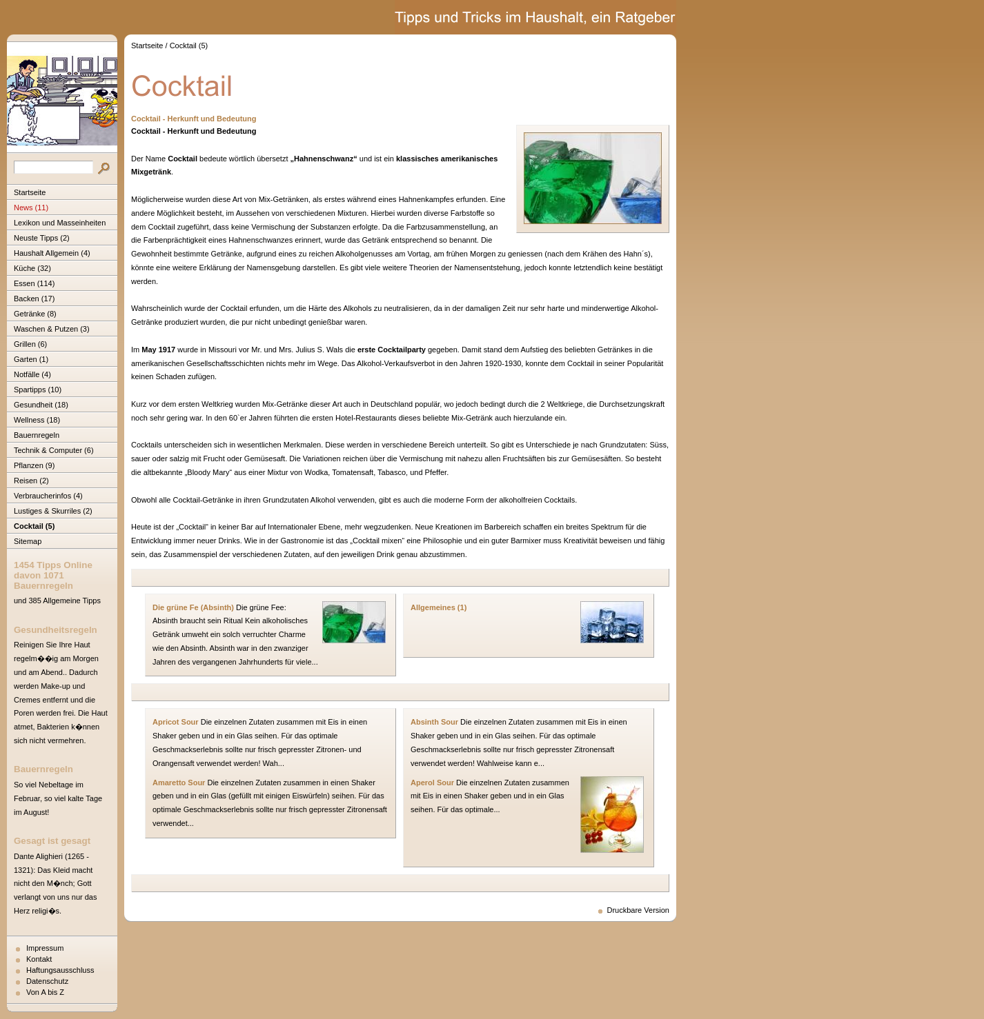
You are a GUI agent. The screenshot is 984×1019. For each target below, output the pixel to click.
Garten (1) (31, 359)
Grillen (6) (30, 344)
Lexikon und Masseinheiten (60, 223)
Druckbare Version (638, 910)
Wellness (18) (37, 420)
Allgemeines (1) (438, 607)
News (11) (31, 207)
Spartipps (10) (37, 389)
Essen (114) (34, 283)
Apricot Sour (175, 722)
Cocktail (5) (34, 526)
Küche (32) (32, 268)
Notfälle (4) (32, 374)
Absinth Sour (434, 722)
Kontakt (39, 959)
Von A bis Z (45, 992)
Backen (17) (34, 298)
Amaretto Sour (178, 782)
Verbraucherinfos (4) (48, 496)
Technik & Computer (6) (54, 450)
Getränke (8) (35, 314)
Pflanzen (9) (34, 465)
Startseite (30, 192)
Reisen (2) (31, 480)
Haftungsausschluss (60, 970)
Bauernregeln (36, 435)
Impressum (44, 948)
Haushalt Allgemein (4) (52, 253)
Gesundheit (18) (41, 405)
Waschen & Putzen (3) (52, 329)
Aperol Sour (432, 782)
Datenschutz (47, 981)
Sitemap (27, 541)
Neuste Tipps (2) (42, 238)
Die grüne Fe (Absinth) (193, 607)
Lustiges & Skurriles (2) (53, 511)
